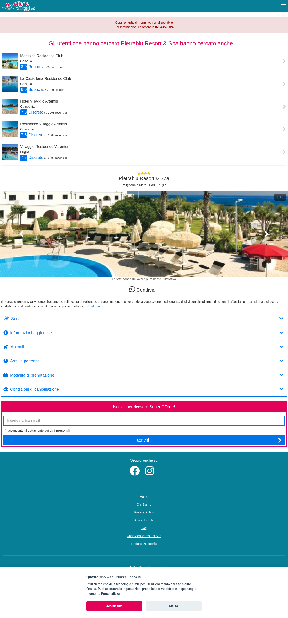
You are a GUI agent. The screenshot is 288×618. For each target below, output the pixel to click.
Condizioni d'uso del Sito (144, 536)
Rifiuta (173, 606)
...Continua (92, 306)
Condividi (143, 289)
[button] (21, 253)
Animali (143, 346)
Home (144, 496)
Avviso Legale (144, 520)
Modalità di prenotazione (143, 375)
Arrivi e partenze (143, 361)
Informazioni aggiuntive (143, 332)
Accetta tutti (114, 606)
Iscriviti (208, 440)
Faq (144, 528)
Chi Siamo (144, 504)
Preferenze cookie (144, 544)
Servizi (143, 318)
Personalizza (110, 594)
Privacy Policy (144, 512)
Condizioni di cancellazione (143, 389)
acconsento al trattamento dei (36, 430)
